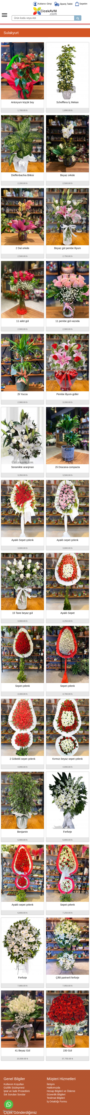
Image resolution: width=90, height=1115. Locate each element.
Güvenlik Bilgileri (56, 1094)
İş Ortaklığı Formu (57, 1101)
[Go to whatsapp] (8, 1104)
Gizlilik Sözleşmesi (14, 1087)
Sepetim (81, 4)
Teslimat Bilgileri (56, 1097)
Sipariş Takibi (63, 4)
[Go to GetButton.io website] (8, 1111)
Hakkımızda (53, 1087)
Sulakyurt (11, 33)
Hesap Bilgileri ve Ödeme (61, 1091)
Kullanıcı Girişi (42, 4)
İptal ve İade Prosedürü (17, 1091)
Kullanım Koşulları (14, 1084)
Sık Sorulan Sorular (14, 1094)
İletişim (51, 1084)
